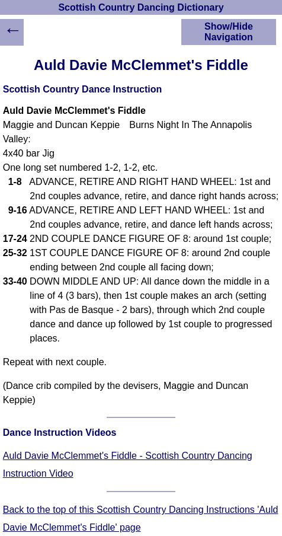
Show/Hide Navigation (228, 31)
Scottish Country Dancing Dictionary (140, 7)
